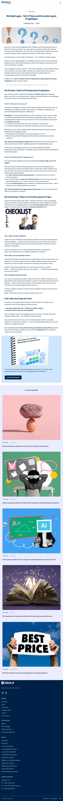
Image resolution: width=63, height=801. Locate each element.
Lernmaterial (4, 740)
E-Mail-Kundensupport (9, 788)
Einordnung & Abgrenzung (8, 732)
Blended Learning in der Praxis (9, 766)
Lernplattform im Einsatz (7, 757)
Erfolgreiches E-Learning (7, 763)
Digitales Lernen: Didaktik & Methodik (10, 760)
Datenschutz (54, 798)
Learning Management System (9, 749)
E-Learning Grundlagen (7, 746)
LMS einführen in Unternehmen (9, 754)
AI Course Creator (5, 710)
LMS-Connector (5, 715)
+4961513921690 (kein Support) (11, 785)
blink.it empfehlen (5, 726)
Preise (3, 704)
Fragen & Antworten (6, 729)
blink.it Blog (4, 743)
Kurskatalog (4, 707)
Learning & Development (7, 768)
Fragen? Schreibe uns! (9, 783)
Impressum (46, 798)
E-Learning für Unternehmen (8, 752)
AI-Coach (3, 713)
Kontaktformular (5, 780)
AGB (60, 798)
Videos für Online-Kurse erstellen (9, 771)
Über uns (3, 723)
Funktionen (4, 701)
